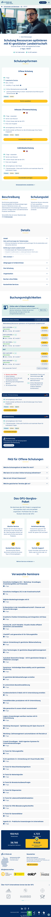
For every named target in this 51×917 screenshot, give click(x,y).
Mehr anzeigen (8, 257)
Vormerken (44, 330)
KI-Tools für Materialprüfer (13, 774)
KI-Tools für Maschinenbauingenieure (17, 767)
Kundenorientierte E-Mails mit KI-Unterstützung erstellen (24, 693)
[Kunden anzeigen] (49, 885)
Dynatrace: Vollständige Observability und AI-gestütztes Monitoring (24, 668)
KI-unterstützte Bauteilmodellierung (16, 685)
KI (21, 6)
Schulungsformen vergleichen (25, 184)
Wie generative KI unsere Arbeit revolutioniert (20, 708)
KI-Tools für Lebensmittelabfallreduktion (18, 798)
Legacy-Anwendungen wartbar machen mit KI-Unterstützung (20, 717)
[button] (25, 467)
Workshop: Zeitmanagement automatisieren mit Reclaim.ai (25, 734)
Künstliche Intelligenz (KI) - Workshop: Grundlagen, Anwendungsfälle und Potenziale (22, 583)
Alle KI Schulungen (25, 37)
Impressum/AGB (14, 912)
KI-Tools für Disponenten (12, 790)
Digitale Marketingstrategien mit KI (16, 599)
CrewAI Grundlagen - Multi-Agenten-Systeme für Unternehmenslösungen (21, 742)
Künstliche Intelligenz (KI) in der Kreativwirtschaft (21, 592)
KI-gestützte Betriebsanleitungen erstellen (19, 677)
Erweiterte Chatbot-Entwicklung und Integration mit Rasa (24, 617)
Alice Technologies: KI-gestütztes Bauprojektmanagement (24, 650)
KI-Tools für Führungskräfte (13, 751)
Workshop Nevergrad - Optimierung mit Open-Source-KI (23, 726)
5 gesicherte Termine (12, 80)
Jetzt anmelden (32, 864)
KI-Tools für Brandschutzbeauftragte (16, 782)
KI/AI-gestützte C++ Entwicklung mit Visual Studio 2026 (23, 759)
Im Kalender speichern (40, 320)
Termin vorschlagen (42, 368)
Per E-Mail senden (19, 52)
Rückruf (43, 2)
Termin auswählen (25, 101)
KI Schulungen (8, 217)
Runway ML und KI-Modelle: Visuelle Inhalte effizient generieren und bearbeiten (22, 625)
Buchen (44, 327)
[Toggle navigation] (49, 3)
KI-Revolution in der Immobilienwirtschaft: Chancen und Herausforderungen (24, 608)
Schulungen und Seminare (11, 6)
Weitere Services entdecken (25, 561)
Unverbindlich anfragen (25, 139)
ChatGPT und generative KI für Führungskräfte (20, 634)
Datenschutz (24, 912)
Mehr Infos (43, 310)
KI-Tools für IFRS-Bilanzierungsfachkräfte (18, 806)
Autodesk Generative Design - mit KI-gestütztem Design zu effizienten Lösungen (24, 659)
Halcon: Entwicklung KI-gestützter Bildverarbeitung (22, 642)
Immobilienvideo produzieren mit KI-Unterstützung (22, 700)
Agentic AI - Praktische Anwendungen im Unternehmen (23, 821)
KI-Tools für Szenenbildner (12, 814)
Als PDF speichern (31, 52)
